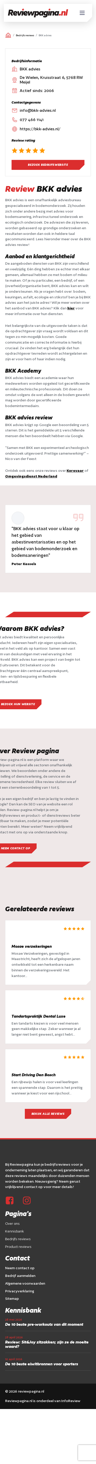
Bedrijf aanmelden (20, 1276)
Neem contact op (20, 1268)
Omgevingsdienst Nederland (31, 476)
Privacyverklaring (19, 1291)
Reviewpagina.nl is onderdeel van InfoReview (42, 1401)
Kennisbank (14, 1231)
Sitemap (12, 1299)
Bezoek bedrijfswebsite (48, 165)
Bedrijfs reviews (25, 35)
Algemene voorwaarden (25, 1283)
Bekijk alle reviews (48, 1114)
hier (71, 308)
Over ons (12, 1224)
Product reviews (18, 1247)
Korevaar (75, 470)
